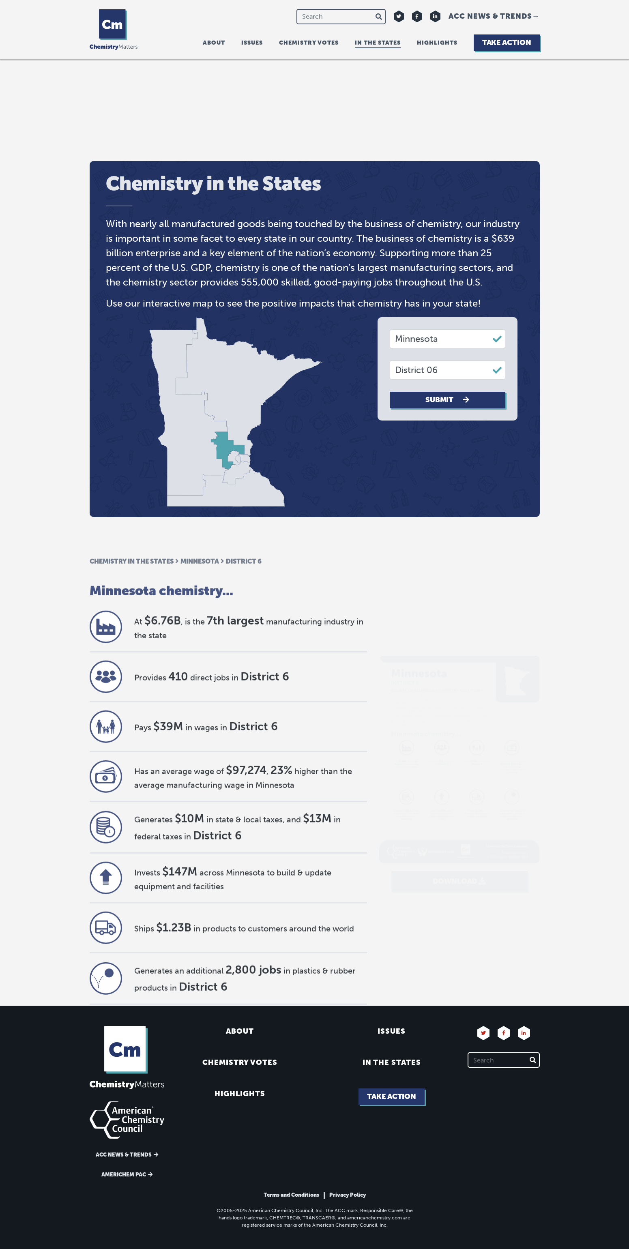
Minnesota (199, 637)
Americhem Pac (123, 1175)
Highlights (437, 42)
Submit (447, 399)
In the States (392, 1062)
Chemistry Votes (309, 42)
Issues (252, 42)
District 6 (244, 637)
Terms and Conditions (291, 1195)
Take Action (506, 42)
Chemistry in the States (132, 637)
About (214, 42)
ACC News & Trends (490, 16)
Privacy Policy (347, 1195)
